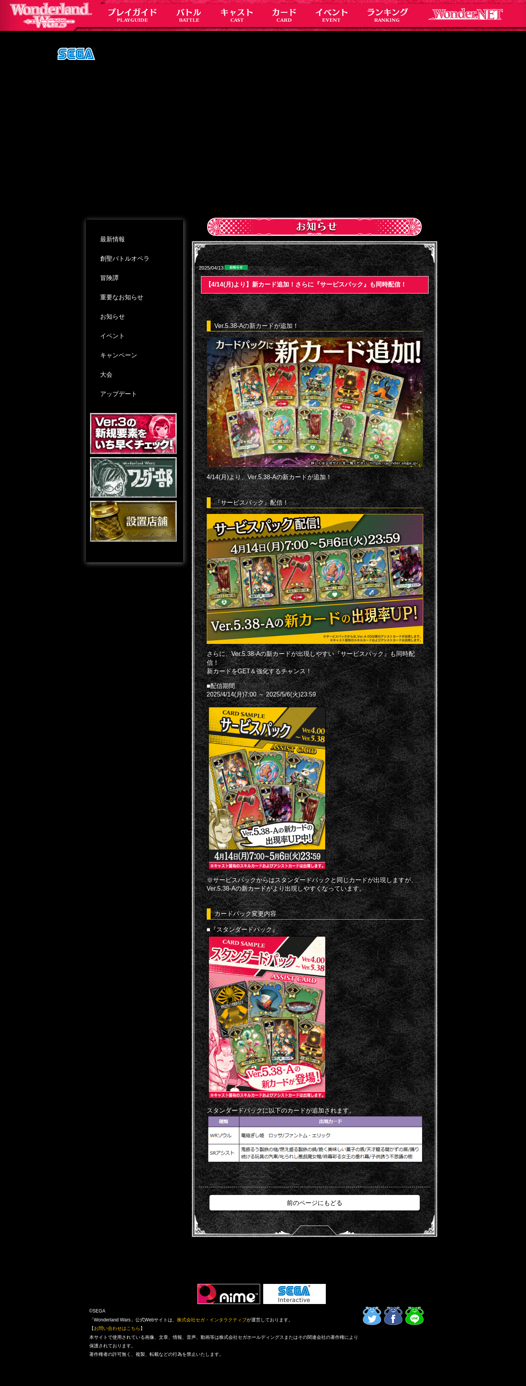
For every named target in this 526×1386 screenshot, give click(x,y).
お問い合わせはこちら (117, 1328)
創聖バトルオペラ (125, 258)
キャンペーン (118, 355)
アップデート (118, 394)
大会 (106, 374)
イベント (112, 336)
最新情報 (112, 239)
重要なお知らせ (121, 297)
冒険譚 (109, 278)
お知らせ (112, 316)
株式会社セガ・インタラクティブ (212, 1320)
